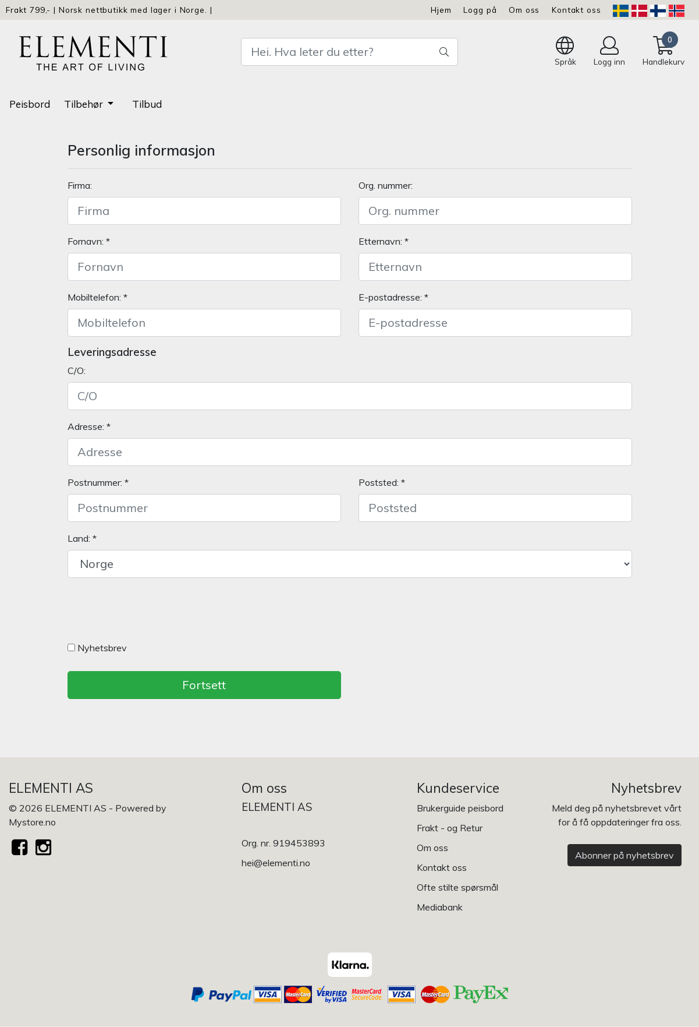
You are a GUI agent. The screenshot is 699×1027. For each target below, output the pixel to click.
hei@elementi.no (276, 863)
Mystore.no (32, 822)
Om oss (524, 10)
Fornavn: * (89, 241)
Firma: (80, 185)
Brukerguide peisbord (460, 808)
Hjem (441, 10)
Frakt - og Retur (449, 828)
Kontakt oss (576, 10)
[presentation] (156, 612)
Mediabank (440, 907)
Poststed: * (382, 482)
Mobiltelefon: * (97, 297)
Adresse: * (89, 426)
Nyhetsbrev (97, 648)
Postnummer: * (98, 482)
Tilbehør (84, 104)
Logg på (479, 10)
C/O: (77, 370)
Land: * (82, 538)
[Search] (350, 52)
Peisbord (29, 104)
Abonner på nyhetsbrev (624, 855)
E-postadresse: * (393, 297)
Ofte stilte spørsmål (457, 887)
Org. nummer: (386, 185)
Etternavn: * (384, 241)
